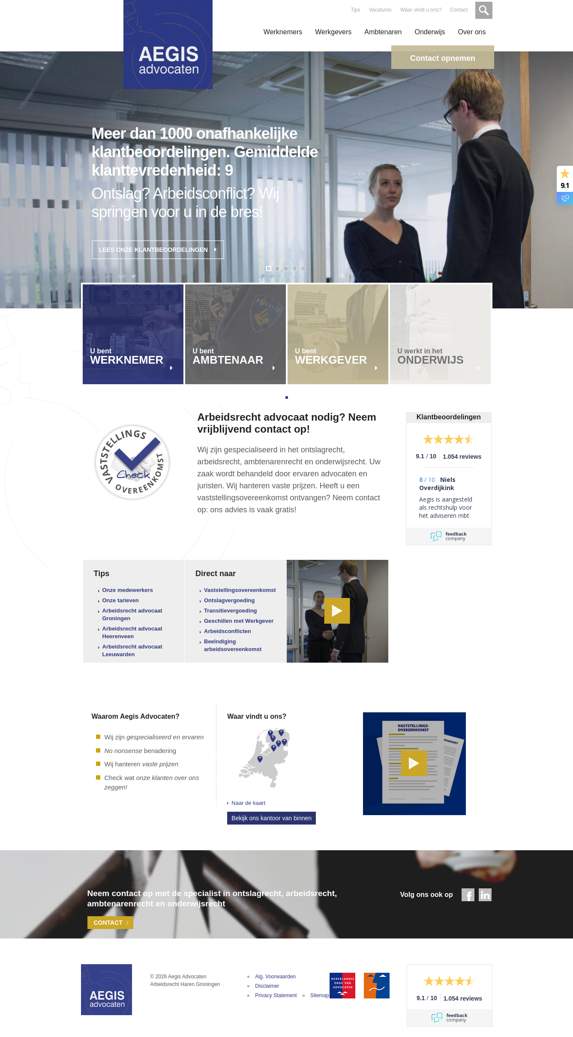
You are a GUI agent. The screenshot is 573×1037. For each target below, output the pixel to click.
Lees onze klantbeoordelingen (158, 249)
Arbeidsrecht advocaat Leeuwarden (132, 650)
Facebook (468, 894)
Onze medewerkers (127, 590)
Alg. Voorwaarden (275, 977)
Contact (458, 10)
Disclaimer (267, 986)
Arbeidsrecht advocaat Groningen (132, 614)
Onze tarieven (120, 600)
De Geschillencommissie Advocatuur (377, 985)
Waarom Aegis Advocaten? (136, 716)
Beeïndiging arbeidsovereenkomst (232, 645)
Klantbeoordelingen (449, 417)
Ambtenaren (383, 32)
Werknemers (283, 32)
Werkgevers (333, 32)
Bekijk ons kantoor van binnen (271, 818)
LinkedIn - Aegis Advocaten (485, 894)
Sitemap (319, 995)
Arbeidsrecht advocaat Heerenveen (132, 632)
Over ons (472, 32)
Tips (354, 10)
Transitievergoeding (230, 610)
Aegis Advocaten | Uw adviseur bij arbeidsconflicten (106, 990)
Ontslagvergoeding (229, 600)
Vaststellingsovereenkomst (240, 590)
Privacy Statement (276, 995)
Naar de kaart (248, 803)
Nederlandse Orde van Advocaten (342, 985)
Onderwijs (429, 32)
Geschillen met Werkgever (238, 621)
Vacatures (379, 10)
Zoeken (483, 9)
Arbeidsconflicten (227, 631)
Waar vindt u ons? (420, 10)
